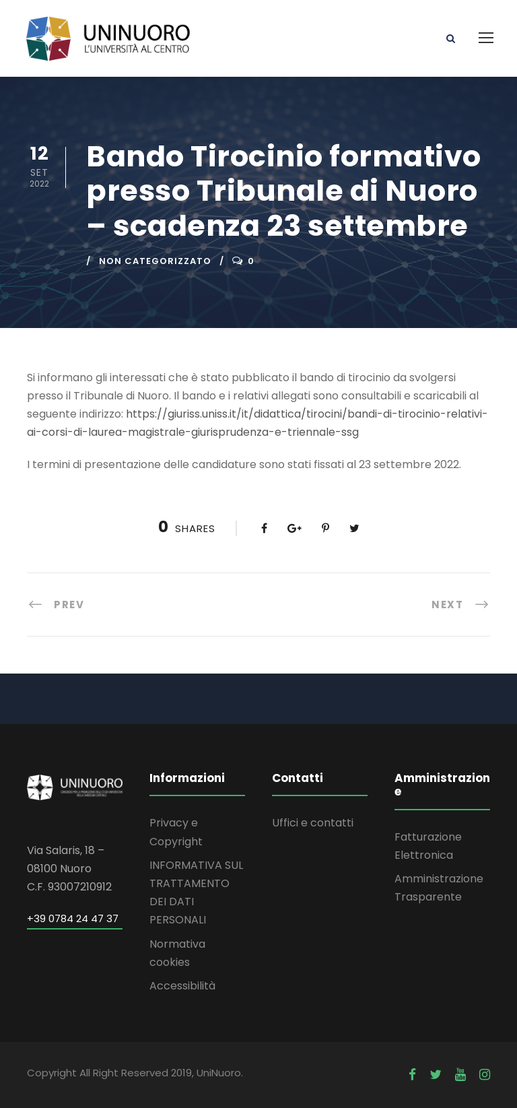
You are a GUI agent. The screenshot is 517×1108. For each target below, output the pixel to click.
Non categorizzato (155, 261)
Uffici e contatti (312, 822)
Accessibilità (182, 985)
